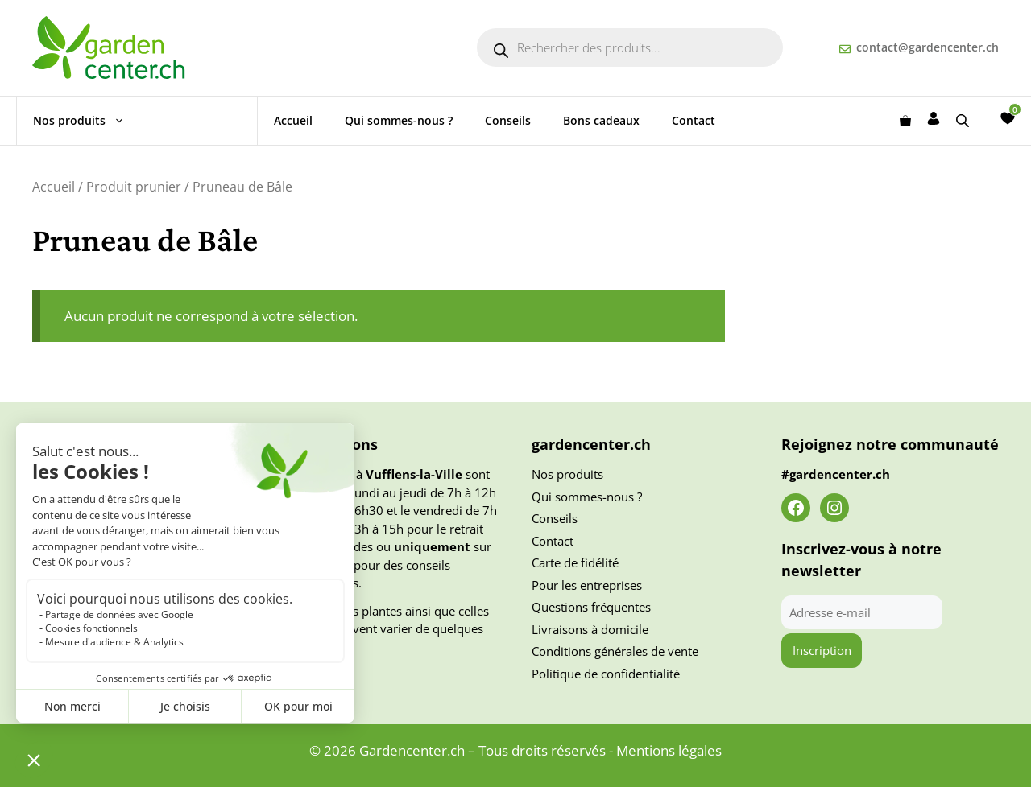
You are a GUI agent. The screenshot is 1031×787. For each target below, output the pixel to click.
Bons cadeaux (601, 120)
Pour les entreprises (587, 585)
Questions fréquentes (591, 607)
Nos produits (87, 121)
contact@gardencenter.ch (927, 47)
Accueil (293, 120)
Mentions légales (669, 750)
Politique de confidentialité (606, 673)
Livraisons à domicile (590, 629)
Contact (693, 120)
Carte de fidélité (575, 562)
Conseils (508, 120)
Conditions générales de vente (615, 651)
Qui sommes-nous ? (399, 120)
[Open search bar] (964, 120)
